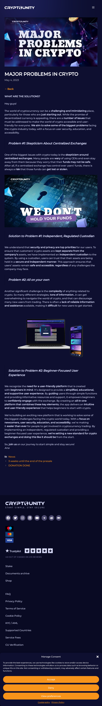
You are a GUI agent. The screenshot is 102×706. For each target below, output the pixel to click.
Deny (51, 687)
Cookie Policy (13, 615)
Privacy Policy (58, 702)
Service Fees (13, 637)
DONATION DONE (19, 465)
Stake (9, 566)
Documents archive (17, 573)
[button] (97, 656)
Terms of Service (15, 608)
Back (10, 89)
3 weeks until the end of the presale (30, 461)
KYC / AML (11, 623)
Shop (8, 580)
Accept (51, 679)
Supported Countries (18, 630)
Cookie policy (44, 702)
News (11, 456)
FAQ (8, 594)
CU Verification (14, 644)
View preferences (51, 696)
